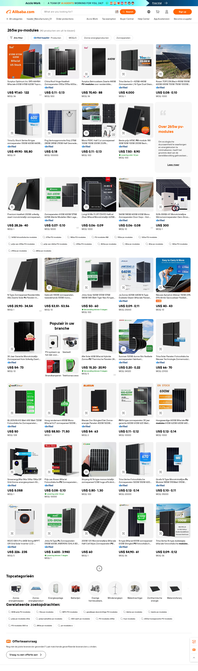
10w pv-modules (44, 612)
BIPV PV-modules (68, 612)
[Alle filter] (16, 37)
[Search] (128, 11)
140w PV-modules (178, 244)
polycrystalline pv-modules (49, 619)
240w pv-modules (43, 625)
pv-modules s (65, 625)
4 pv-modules (127, 619)
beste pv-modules (157, 612)
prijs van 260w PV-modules (54, 244)
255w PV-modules (82, 244)
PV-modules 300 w (18, 625)
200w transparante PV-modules (156, 619)
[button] (117, 12)
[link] (194, 642)
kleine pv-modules (132, 612)
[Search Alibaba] (78, 11)
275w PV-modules (52, 237)
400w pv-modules (107, 244)
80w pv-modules (131, 244)
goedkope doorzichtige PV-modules (100, 612)
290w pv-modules (17, 251)
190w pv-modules (123, 237)
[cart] (158, 12)
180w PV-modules (76, 237)
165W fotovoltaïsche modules (22, 237)
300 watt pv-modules (79, 619)
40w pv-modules (154, 244)
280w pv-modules (42, 251)
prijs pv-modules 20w (19, 619)
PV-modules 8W (100, 237)
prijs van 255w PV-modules (21, 244)
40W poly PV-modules (19, 612)
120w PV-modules (147, 237)
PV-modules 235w (105, 619)
